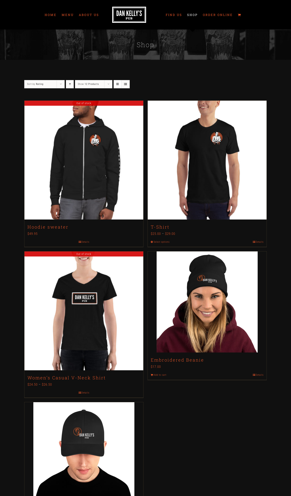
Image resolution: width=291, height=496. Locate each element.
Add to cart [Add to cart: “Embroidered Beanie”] (160, 375)
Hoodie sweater (48, 227)
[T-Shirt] (207, 160)
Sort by (35, 84)
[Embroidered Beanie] (207, 301)
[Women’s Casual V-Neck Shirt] (83, 310)
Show (88, 84)
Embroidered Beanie (177, 360)
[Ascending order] (70, 84)
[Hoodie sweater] (83, 160)
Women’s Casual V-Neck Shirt (66, 378)
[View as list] (126, 84)
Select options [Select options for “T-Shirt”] (162, 242)
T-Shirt (160, 227)
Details (85, 242)
